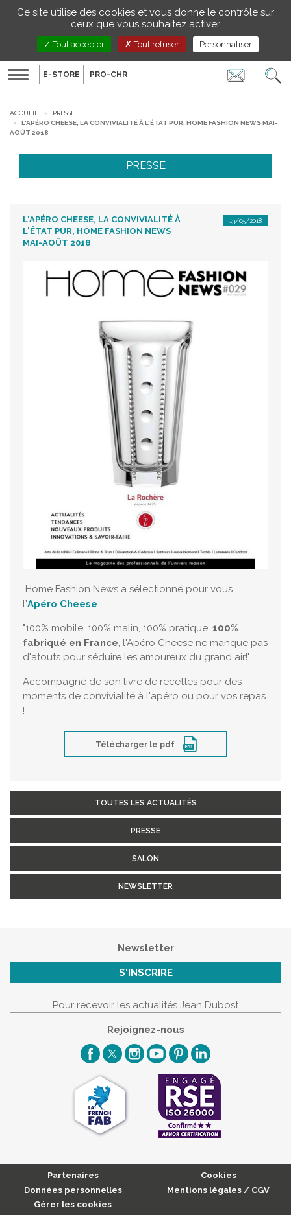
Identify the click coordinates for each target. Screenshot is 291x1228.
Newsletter (145, 886)
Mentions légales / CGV (218, 1190)
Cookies (218, 1175)
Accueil (24, 113)
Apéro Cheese (62, 604)
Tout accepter (74, 44)
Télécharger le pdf (136, 744)
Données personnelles (73, 1190)
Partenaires (73, 1175)
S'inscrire (146, 973)
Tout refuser (152, 44)
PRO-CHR (108, 74)
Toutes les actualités (146, 802)
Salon (145, 858)
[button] (273, 74)
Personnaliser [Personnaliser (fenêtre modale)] (225, 44)
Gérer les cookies (73, 1204)
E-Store (61, 74)
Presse (64, 113)
